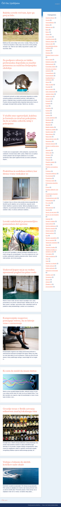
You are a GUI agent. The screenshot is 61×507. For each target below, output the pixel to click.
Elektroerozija (49, 64)
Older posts (4, 500)
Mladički (48, 125)
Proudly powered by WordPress (34, 505)
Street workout (50, 233)
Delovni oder (49, 44)
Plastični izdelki (50, 162)
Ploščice (48, 164)
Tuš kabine (49, 254)
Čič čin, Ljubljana (11, 3)
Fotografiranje (50, 73)
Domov (57, 4)
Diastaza (48, 53)
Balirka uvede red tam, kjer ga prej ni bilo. (19, 14)
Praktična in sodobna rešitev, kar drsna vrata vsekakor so (20, 172)
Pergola (48, 157)
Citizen (48, 34)
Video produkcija (50, 256)
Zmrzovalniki (49, 286)
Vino (47, 258)
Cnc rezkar (49, 36)
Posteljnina (49, 178)
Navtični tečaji (50, 132)
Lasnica (48, 115)
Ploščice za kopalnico (52, 167)
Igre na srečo (49, 89)
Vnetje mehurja (50, 266)
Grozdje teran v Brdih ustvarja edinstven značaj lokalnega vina (20, 410)
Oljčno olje (49, 152)
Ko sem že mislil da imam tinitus (19, 371)
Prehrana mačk (50, 180)
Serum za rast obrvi (51, 212)
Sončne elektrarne (51, 226)
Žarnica (48, 279)
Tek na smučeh (50, 240)
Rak (47, 205)
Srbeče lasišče (50, 231)
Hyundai (48, 87)
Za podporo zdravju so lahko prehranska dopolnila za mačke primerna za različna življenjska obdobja (20, 64)
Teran (47, 245)
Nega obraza (49, 134)
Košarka (48, 103)
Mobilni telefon (50, 127)
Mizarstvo (48, 122)
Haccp (47, 82)
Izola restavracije (50, 91)
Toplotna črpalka (50, 247)
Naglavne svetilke (51, 129)
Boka (47, 29)
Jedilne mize (49, 96)
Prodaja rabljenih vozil (52, 189)
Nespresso (49, 141)
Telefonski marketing (51, 242)
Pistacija (48, 160)
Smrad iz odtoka (50, 221)
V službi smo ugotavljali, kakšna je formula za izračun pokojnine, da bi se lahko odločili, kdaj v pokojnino (20, 119)
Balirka (48, 25)
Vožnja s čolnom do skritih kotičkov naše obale (16, 463)
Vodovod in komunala (52, 270)
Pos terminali (49, 176)
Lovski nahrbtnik (50, 117)
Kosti (47, 106)
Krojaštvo (48, 108)
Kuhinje (48, 113)
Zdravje (48, 282)
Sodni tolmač (49, 223)
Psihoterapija (49, 200)
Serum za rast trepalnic (52, 214)
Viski (47, 261)
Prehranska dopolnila (52, 183)
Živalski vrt (49, 284)
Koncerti (48, 101)
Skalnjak (48, 219)
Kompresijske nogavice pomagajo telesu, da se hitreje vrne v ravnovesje (18, 321)
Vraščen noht (49, 275)
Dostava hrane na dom (52, 55)
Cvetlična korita (50, 39)
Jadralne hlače (50, 94)
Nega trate (49, 136)
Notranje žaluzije (50, 143)
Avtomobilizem (50, 22)
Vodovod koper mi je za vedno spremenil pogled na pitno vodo (19, 271)
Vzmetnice (49, 277)
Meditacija (48, 120)
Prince (47, 187)
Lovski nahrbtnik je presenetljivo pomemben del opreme (20, 222)
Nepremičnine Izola (51, 139)
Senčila (48, 210)
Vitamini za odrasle (51, 263)
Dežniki (48, 50)
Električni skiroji (50, 62)
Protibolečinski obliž (51, 198)
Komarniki (48, 98)
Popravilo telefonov (51, 173)
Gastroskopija (49, 75)
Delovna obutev (50, 41)
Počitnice (48, 171)
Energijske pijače (50, 66)
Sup (47, 235)
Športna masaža (50, 228)
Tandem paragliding (51, 238)
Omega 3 (48, 155)
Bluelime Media (55, 505)
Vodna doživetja (50, 268)
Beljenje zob (49, 27)
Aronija (48, 20)
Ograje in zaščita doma (52, 146)
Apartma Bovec (50, 18)
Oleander (48, 150)
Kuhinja (48, 110)
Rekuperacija (49, 207)
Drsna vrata (49, 59)
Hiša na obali (49, 84)
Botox (47, 32)
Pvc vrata (48, 203)
